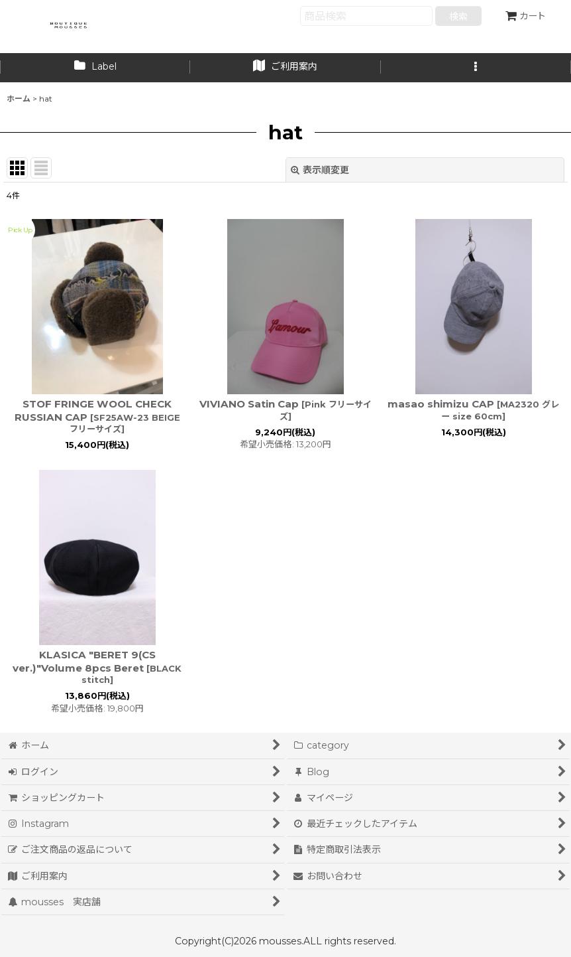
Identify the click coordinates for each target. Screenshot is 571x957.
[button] (476, 67)
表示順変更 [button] (320, 170)
